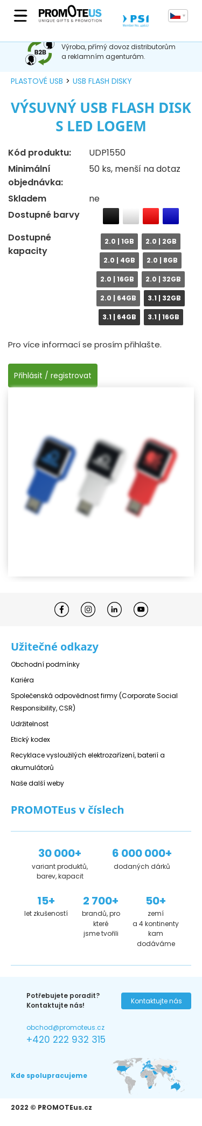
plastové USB (37, 81)
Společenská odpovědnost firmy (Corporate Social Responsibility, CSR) (94, 702)
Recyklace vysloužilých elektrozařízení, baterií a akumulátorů (88, 761)
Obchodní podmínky (45, 664)
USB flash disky (102, 81)
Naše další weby (37, 783)
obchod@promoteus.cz (65, 1027)
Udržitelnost (29, 723)
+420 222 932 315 (66, 1039)
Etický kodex (30, 739)
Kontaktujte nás (156, 1001)
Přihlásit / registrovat (53, 375)
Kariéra (22, 680)
